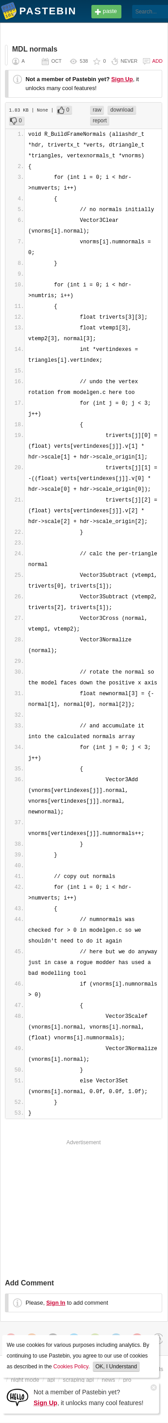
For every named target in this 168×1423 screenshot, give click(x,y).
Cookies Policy (70, 1366)
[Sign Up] (17, 1397)
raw (97, 110)
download (121, 110)
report (100, 120)
